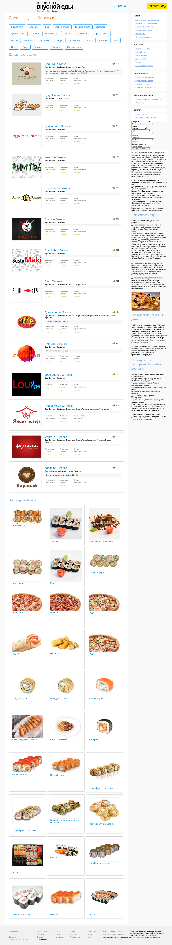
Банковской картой (143, 114)
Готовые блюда (141, 55)
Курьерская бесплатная (145, 77)
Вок (47, 27)
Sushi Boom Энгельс (58, 188)
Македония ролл (66, 697)
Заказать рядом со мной (112, 931)
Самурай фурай (27, 697)
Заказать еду (157, 6)
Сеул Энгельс (54, 281)
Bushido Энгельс (55, 219)
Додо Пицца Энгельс (58, 95)
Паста (68, 33)
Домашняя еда (141, 59)
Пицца (59, 40)
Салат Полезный (66, 738)
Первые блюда (100, 33)
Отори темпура (104, 571)
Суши (25, 47)
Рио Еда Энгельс (56, 343)
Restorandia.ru (14, 931)
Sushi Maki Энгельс (57, 250)
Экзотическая (141, 34)
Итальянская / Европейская (146, 23)
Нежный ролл (27, 582)
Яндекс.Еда (140, 102)
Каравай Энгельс (56, 467)
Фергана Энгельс (56, 436)
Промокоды (91, 931)
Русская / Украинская (144, 30)
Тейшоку (66, 540)
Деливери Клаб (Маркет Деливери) (149, 99)
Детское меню (18, 33)
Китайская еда (52, 33)
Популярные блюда (143, 49)
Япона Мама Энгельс (59, 405)
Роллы (90, 40)
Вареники (34, 27)
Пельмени (82, 33)
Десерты (100, 27)
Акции (89, 937)
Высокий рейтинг (142, 52)
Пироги (14, 40)
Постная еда (74, 40)
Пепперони (27, 611)
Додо (104, 611)
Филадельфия (104, 697)
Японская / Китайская (144, 37)
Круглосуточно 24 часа (144, 81)
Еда (48, 11)
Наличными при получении (146, 118)
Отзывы (40, 937)
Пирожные (44, 40)
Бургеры (73, 934)
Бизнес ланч (17, 27)
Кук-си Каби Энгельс (58, 126)
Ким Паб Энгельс (56, 157)
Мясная (66, 611)
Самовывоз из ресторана (145, 88)
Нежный (66, 913)
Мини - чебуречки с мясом (27, 738)
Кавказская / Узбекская (144, 27)
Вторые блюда (62, 27)
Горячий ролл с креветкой (104, 823)
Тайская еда (40, 47)
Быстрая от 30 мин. (143, 84)
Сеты (115, 40)
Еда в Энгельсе (43, 931)
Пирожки (28, 40)
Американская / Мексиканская (147, 20)
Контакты (12, 934)
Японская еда (74, 47)
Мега (66, 582)
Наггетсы (66, 652)
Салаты (103, 40)
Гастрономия (75, 937)
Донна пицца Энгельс (59, 312)
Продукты (41, 934)
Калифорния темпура (104, 862)
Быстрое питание (142, 62)
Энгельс (120, 6)
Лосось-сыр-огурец (27, 913)
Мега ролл (104, 738)
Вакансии (12, 937)
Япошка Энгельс (55, 63)
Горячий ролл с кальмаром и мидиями (66, 820)
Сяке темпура (27, 524)
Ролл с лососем (27, 773)
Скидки (89, 934)
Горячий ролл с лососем (104, 540)
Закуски (35, 33)
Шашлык (56, 47)
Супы (14, 47)
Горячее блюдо (82, 27)
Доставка (40, 11)
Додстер (27, 652)
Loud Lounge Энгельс (59, 374)
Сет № (27, 871)
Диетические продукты (144, 66)
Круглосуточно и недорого (113, 934)
